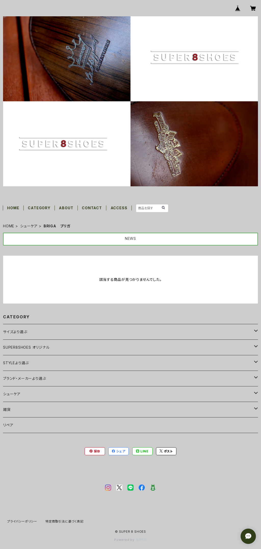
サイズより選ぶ (15, 332)
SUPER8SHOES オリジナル (26, 347)
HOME (13, 208)
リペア (8, 425)
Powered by (130, 540)
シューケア (29, 226)
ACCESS (119, 208)
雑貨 (7, 409)
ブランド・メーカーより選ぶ (24, 378)
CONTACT (92, 208)
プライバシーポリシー (22, 521)
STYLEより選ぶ (16, 363)
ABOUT (66, 208)
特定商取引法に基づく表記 (64, 521)
